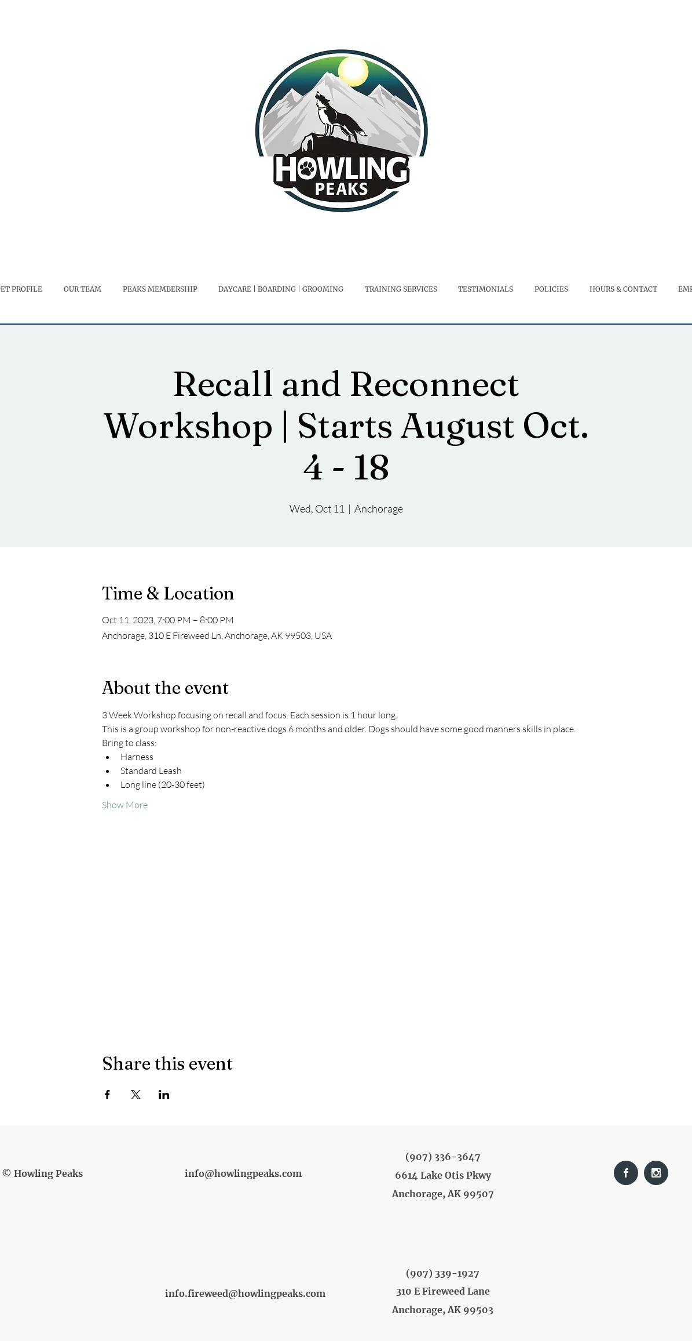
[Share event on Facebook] (107, 1094)
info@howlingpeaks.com (243, 1173)
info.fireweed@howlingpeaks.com (245, 1293)
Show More (125, 805)
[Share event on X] (135, 1094)
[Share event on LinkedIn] (164, 1094)
